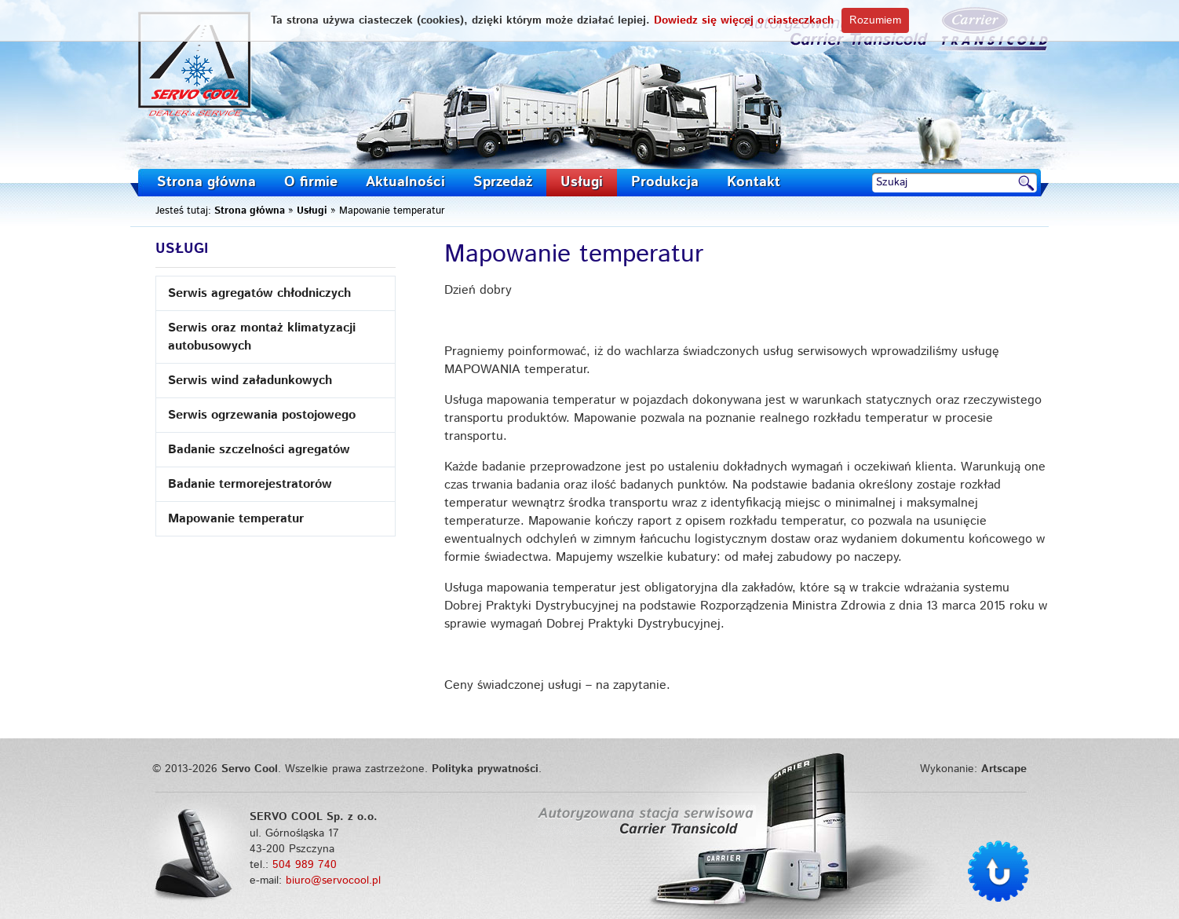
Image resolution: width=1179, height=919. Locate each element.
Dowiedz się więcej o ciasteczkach (744, 20)
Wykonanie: (973, 769)
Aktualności (405, 182)
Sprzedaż (502, 182)
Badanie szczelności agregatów (259, 450)
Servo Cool (195, 65)
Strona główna (206, 182)
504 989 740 (304, 865)
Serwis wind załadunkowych (250, 381)
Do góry (998, 871)
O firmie (311, 182)
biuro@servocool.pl (333, 880)
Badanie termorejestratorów (250, 484)
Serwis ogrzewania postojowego (262, 415)
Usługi (581, 182)
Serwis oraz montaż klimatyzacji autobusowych (262, 337)
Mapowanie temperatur (236, 519)
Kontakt (753, 182)
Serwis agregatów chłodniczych (259, 293)
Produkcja (665, 182)
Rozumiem (875, 20)
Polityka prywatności (485, 769)
